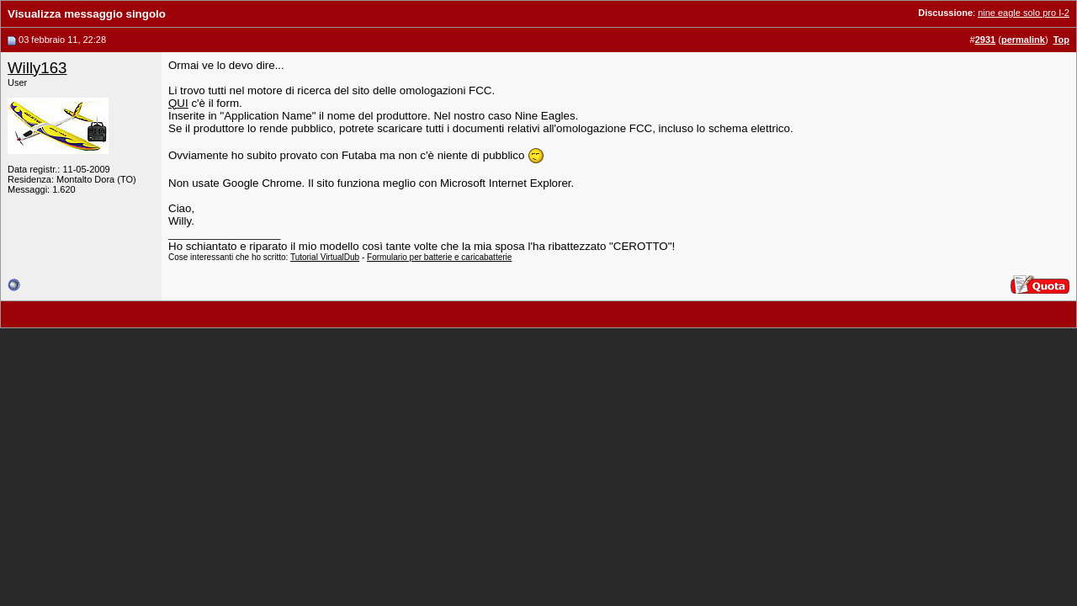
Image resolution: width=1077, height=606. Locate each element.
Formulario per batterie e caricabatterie (439, 257)
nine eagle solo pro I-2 (1023, 13)
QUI (178, 103)
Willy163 (37, 68)
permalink (1023, 40)
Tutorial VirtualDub (324, 257)
